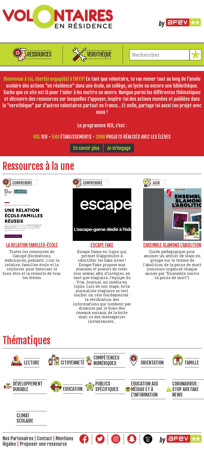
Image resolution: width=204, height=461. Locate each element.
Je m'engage (119, 148)
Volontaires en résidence (102, 16)
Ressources (39, 54)
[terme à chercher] (159, 54)
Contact (44, 438)
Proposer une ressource (43, 444)
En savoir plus (86, 148)
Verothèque (99, 54)
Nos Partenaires (18, 438)
